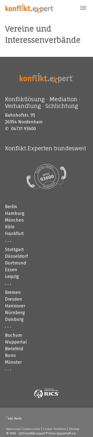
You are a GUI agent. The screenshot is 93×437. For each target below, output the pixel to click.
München (14, 220)
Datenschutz (31, 429)
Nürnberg (15, 312)
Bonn (10, 355)
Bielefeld (14, 348)
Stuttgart (14, 249)
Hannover (15, 306)
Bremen (13, 292)
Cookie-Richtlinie (54, 429)
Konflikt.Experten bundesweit (45, 148)
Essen (11, 269)
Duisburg (14, 319)
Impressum (13, 429)
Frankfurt (14, 233)
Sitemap (74, 429)
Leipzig (12, 276)
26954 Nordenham (24, 122)
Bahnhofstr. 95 (20, 115)
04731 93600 (23, 128)
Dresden (13, 299)
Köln (10, 227)
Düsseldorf (16, 256)
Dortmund (15, 263)
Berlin (11, 206)
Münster (13, 362)
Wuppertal (16, 342)
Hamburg (14, 213)
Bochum (13, 335)
